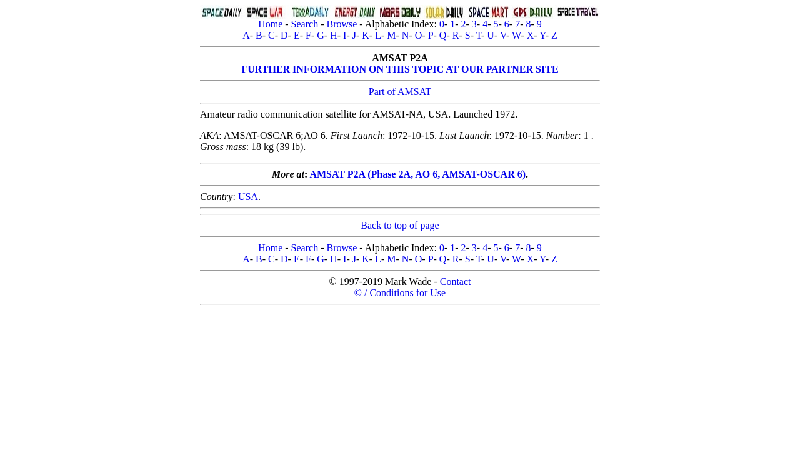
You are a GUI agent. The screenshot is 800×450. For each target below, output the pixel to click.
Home (270, 24)
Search (305, 24)
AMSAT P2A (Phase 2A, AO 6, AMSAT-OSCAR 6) (417, 174)
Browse (341, 24)
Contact (455, 281)
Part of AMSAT (400, 91)
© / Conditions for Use (400, 293)
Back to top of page (400, 225)
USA (248, 196)
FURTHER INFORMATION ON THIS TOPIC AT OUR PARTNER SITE (399, 69)
